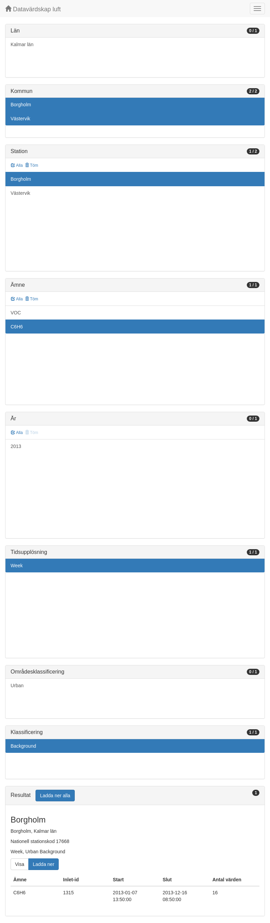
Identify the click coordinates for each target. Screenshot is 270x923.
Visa (19, 864)
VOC (16, 312)
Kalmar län (22, 44)
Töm (31, 165)
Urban (17, 685)
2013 (16, 446)
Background (23, 746)
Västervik (20, 118)
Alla (17, 165)
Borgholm (21, 104)
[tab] (135, 795)
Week (17, 565)
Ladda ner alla (55, 795)
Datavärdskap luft (33, 9)
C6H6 (17, 326)
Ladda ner (43, 864)
